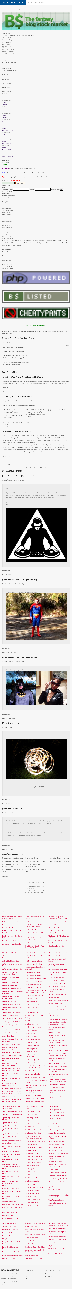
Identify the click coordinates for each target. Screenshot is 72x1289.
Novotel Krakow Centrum (56, 980)
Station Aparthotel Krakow (10, 1219)
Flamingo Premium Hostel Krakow (12, 1255)
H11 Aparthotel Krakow (32, 972)
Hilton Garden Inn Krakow (33, 975)
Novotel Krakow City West (56, 983)
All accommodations (34, 2)
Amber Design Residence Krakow (12, 969)
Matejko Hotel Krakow (55, 1150)
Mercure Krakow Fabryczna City (58, 953)
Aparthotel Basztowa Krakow (11, 985)
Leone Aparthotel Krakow (56, 1141)
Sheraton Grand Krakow (55, 928)
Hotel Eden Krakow (31, 1127)
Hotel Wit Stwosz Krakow (56, 1113)
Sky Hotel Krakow (54, 1032)
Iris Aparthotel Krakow (55, 1127)
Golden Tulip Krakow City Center (35, 953)
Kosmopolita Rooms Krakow (57, 1133)
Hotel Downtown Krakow (33, 1124)
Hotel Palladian (30, 1033)
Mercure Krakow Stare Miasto (57, 956)
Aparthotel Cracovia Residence (11, 1126)
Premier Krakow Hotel (55, 1004)
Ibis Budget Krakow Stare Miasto (35, 1247)
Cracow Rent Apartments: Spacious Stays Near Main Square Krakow (12, 1166)
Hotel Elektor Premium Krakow (35, 1130)
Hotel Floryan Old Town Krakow (35, 1141)
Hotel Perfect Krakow (32, 1036)
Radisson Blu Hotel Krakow (56, 925)
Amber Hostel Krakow (9, 1224)
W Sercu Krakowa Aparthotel (57, 1085)
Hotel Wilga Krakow (54, 1110)
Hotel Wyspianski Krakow (56, 1116)
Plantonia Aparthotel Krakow (57, 995)
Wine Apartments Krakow (56, 1200)
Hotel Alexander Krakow (32, 1112)
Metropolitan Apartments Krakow (58, 1154)
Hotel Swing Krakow (31, 1049)
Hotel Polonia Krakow (32, 1194)
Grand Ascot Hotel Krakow (33, 964)
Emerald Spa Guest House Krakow (12, 1252)
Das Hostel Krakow (8, 1236)
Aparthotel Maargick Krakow (11, 1134)
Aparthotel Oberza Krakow (10, 1002)
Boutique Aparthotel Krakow (11, 1151)
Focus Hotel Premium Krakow (11, 1089)
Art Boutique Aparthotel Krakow (12, 1022)
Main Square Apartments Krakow (35, 1101)
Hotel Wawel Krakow (31, 1206)
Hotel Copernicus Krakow (10, 941)
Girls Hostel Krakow (8, 1258)
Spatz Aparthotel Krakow (56, 1187)
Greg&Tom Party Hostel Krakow (35, 1235)
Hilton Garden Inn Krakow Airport (35, 978)
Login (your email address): (7, 188)
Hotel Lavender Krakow (32, 1166)
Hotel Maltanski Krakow (32, 1175)
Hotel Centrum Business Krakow (35, 996)
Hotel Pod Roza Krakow (32, 930)
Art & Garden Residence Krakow (12, 1019)
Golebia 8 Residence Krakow (34, 961)
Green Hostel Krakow (32, 1227)
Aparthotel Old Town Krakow (11, 1137)
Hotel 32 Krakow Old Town (33, 988)
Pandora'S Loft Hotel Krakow (57, 1240)
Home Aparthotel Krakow (33, 985)
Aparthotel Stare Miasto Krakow (12, 1013)
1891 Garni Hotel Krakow (10, 953)
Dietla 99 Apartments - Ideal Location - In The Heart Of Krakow (10, 1183)
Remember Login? (55, 189)
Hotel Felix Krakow (8, 1216)
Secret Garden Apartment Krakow (58, 1179)
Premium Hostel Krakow (55, 1243)
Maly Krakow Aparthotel (56, 1147)
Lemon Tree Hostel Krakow (33, 1258)
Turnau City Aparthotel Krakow (58, 1067)
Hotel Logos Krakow (31, 1169)
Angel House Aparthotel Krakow (12, 1115)
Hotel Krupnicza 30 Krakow (33, 1027)
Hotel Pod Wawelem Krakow (34, 1187)
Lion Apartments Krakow (56, 1144)
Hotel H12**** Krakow (32, 1013)
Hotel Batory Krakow (31, 1118)
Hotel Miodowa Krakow (32, 1181)
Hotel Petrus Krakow (31, 1184)
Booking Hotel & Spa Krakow (11, 925)
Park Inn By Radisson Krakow (57, 986)
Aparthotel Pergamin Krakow (11, 1005)
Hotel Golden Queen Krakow (34, 1005)
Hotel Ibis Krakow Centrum (33, 1147)
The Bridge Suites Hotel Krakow (58, 1050)
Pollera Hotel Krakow (55, 1162)
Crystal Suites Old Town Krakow (12, 1055)
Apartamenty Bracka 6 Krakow (11, 982)
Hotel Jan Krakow (30, 1150)
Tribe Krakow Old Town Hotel (57, 1064)
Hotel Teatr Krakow (31, 1052)
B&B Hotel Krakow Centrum (11, 1213)
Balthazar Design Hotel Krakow (12, 922)
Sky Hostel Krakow (54, 1246)
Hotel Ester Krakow (31, 999)
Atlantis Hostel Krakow (9, 1227)
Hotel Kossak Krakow (32, 1024)
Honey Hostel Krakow (32, 1238)
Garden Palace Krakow (9, 1201)
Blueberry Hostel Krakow (10, 1230)
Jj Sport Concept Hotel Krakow (57, 1130)
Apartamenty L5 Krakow (9, 1123)
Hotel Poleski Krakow (32, 1190)
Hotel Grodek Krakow (32, 922)
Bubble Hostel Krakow (9, 1233)
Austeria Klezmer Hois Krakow (11, 1140)
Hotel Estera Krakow (31, 1002)
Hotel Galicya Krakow (32, 1144)
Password (31, 189)
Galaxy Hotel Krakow (8, 1097)
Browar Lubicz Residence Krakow (12, 1044)
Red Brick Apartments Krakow (57, 1173)
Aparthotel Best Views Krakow (11, 988)
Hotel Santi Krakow (31, 1043)
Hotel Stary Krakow (31, 943)
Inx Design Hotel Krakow (33, 1074)
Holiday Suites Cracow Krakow (35, 981)
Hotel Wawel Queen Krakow (34, 1060)
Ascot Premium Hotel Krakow (11, 1033)
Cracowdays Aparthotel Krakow (12, 1052)
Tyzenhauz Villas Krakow (56, 1254)
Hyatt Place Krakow (31, 1071)
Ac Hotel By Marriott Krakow (11, 961)
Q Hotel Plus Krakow (54, 1013)
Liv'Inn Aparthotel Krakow (33, 1095)
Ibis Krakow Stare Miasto (56, 1124)
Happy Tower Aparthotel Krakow (12, 1208)
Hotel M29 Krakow (31, 1030)
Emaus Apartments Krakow (10, 1188)
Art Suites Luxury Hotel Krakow (12, 1030)
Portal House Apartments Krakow (58, 1001)
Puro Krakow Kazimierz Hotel (57, 1007)
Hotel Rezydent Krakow (32, 1200)
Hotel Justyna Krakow (32, 1021)
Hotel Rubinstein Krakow (33, 1040)
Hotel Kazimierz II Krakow (33, 1157)
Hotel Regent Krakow (32, 1197)
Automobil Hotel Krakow (10, 1143)
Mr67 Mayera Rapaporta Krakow (58, 969)
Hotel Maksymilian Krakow (33, 1172)
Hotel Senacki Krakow (32, 1046)
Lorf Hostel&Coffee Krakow (57, 1229)
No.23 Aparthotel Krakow (56, 977)
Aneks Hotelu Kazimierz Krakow (12, 1112)
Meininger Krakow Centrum (57, 1237)
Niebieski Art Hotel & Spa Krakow (59, 922)
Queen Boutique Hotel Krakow (57, 1019)
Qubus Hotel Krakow (54, 1016)
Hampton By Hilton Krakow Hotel (12, 1205)
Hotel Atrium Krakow (32, 1115)
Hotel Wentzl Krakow (32, 1063)
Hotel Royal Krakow (31, 1203)
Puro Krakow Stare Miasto (56, 1010)
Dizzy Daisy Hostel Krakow (10, 1239)
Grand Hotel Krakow (8, 928)
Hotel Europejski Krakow (33, 1133)
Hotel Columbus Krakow (32, 1121)
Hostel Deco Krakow (31, 1241)
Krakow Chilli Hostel (31, 1255)
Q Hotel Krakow (53, 1170)
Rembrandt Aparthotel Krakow (57, 1176)
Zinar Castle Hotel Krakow (56, 946)
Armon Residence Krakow (10, 1016)
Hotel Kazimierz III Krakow (33, 1160)
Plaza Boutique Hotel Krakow (57, 998)
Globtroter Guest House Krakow (35, 1224)
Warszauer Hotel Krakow (56, 1088)
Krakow (11, 3)
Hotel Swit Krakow (31, 1244)
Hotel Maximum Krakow (33, 1178)
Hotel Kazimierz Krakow (33, 1163)
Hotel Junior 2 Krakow (32, 1154)
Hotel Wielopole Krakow (56, 1107)
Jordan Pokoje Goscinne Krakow (35, 1077)
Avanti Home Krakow (8, 1036)
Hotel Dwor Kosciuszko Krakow (12, 944)
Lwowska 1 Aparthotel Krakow (34, 1098)
